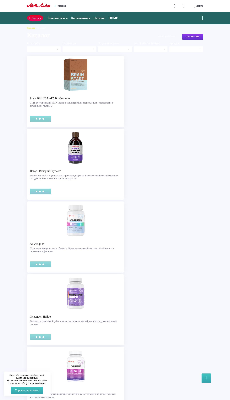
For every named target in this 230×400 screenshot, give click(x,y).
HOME (120, 18)
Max (82, 355)
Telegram (84, 361)
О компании (126, 353)
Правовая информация (40, 357)
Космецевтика (87, 18)
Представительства (38, 364)
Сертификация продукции (42, 361)
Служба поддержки (38, 353)
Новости (124, 361)
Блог (122, 368)
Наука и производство (131, 364)
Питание (106, 18)
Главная (31, 28)
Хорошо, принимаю (27, 390)
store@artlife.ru (87, 367)
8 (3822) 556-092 (177, 391)
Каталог (124, 357)
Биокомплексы (65, 18)
